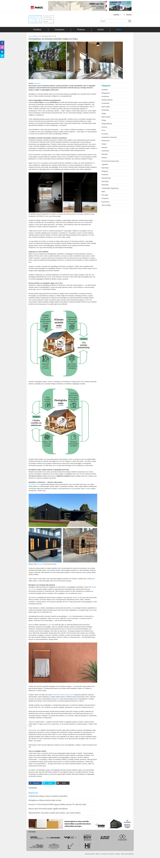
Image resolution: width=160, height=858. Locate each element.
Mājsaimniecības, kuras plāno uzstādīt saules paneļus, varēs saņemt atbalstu (55, 813)
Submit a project (89, 854)
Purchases (105, 134)
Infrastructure (106, 140)
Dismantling (105, 110)
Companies (59, 30)
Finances (104, 127)
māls (49, 624)
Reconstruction (106, 178)
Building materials (107, 100)
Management (106, 93)
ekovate (70, 694)
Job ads (104, 854)
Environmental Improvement (110, 161)
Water (103, 191)
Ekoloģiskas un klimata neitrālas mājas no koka (45, 800)
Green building (33, 36)
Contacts (117, 854)
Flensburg (40, 564)
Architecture (105, 96)
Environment (105, 202)
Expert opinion (106, 117)
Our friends (110, 854)
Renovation (105, 181)
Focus (103, 130)
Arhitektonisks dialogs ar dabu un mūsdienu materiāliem (48, 796)
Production (105, 174)
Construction (105, 103)
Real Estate (105, 168)
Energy (104, 120)
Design (104, 113)
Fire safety (105, 195)
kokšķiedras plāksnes (59, 694)
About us (97, 854)
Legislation (105, 164)
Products (81, 30)
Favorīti (128, 15)
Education (105, 154)
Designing (105, 171)
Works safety (106, 106)
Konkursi (104, 157)
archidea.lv (37, 83)
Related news (33, 793)
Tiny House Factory (35, 484)
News (118, 30)
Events (101, 30)
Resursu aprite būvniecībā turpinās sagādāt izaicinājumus (48, 809)
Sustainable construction (109, 137)
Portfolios (37, 30)
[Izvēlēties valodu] (115, 14)
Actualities (105, 89)
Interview (104, 147)
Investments (105, 151)
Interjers (104, 144)
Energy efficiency (107, 123)
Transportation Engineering (110, 188)
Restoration (105, 185)
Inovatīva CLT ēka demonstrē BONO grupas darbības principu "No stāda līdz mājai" (58, 804)
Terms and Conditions (127, 854)
